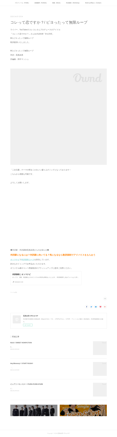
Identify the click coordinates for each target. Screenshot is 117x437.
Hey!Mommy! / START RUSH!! (21, 363)
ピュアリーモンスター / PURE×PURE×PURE (26, 384)
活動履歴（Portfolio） (41, 3)
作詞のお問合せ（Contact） (93, 3)
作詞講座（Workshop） (73, 3)
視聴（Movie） (56, 3)
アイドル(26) (13, 292)
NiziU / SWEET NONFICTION (21, 343)
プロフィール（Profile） (22, 3)
